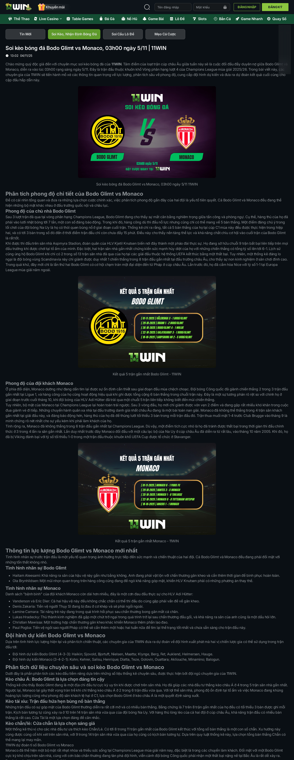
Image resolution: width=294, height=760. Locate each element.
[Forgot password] (225, 7)
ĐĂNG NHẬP (247, 7)
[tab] (25, 34)
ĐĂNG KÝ (275, 7)
